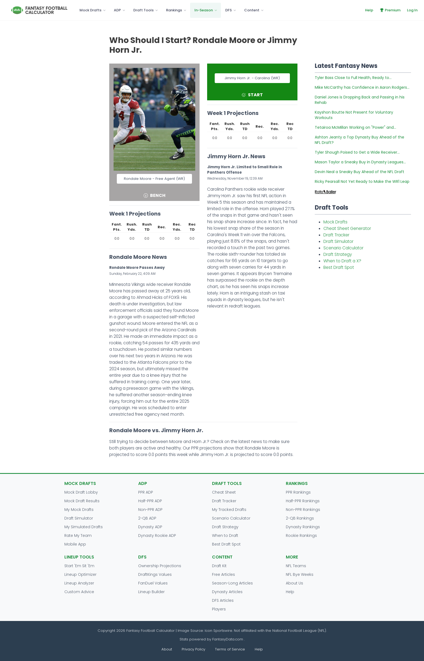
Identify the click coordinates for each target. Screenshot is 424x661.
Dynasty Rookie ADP (157, 535)
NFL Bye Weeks (299, 574)
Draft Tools (143, 10)
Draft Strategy (337, 254)
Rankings (174, 10)
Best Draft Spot (338, 267)
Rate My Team (78, 535)
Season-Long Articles (232, 583)
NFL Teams (296, 566)
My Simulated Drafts (83, 527)
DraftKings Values (155, 574)
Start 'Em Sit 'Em (79, 566)
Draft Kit (219, 566)
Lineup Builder (151, 591)
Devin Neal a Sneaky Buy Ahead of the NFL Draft (359, 171)
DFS (228, 10)
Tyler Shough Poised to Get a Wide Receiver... (357, 152)
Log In (412, 10)
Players (219, 609)
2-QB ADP (147, 518)
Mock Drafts (90, 10)
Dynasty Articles (227, 591)
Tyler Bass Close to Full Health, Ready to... (353, 77)
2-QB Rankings (300, 518)
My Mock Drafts (79, 509)
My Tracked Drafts (229, 509)
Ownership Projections (159, 566)
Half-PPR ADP (150, 501)
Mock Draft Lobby (81, 492)
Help (369, 10)
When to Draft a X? (342, 261)
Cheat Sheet (224, 492)
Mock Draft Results (82, 501)
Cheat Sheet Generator (347, 228)
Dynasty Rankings (303, 527)
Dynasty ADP (150, 527)
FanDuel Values (153, 583)
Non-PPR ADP (150, 509)
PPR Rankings (298, 492)
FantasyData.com (228, 639)
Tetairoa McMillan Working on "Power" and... (355, 127)
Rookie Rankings (301, 535)
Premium (390, 10)
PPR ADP (145, 492)
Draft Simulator (338, 241)
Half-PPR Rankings (303, 501)
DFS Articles (223, 600)
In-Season (203, 10)
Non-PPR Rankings (303, 509)
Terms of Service (230, 649)
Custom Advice (79, 591)
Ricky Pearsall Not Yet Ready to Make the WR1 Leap (362, 181)
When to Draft (225, 535)
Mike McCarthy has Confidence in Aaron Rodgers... (362, 87)
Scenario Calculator (343, 248)
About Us (294, 583)
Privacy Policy (193, 649)
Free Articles (223, 574)
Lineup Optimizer (80, 574)
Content (251, 10)
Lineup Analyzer (79, 583)
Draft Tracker (336, 235)
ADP (117, 10)
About (166, 649)
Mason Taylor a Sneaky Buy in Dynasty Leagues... (360, 162)
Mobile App (75, 544)
